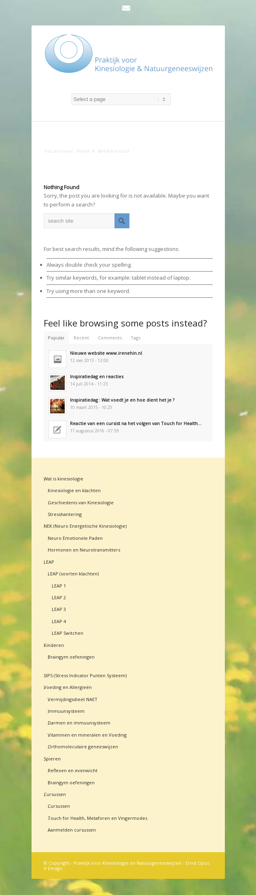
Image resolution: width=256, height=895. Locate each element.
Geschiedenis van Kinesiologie (81, 502)
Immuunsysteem (66, 711)
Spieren (52, 759)
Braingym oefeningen (71, 657)
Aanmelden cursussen (72, 830)
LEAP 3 (59, 609)
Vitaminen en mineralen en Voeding (87, 735)
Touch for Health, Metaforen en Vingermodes (97, 818)
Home (83, 151)
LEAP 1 (59, 586)
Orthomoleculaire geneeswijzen (83, 746)
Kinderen (54, 645)
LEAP (49, 562)
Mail (126, 8)
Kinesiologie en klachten (74, 490)
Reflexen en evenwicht (72, 770)
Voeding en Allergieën (68, 687)
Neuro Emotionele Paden (75, 538)
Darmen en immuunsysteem (79, 723)
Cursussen (55, 794)
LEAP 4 (59, 621)
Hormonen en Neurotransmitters (84, 550)
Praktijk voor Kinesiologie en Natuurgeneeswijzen (128, 863)
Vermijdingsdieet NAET (72, 699)
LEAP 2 (59, 597)
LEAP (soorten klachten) (73, 574)
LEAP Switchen (67, 633)
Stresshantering (65, 514)
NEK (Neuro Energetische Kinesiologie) (85, 526)
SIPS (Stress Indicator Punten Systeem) (85, 675)
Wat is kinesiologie (63, 479)
